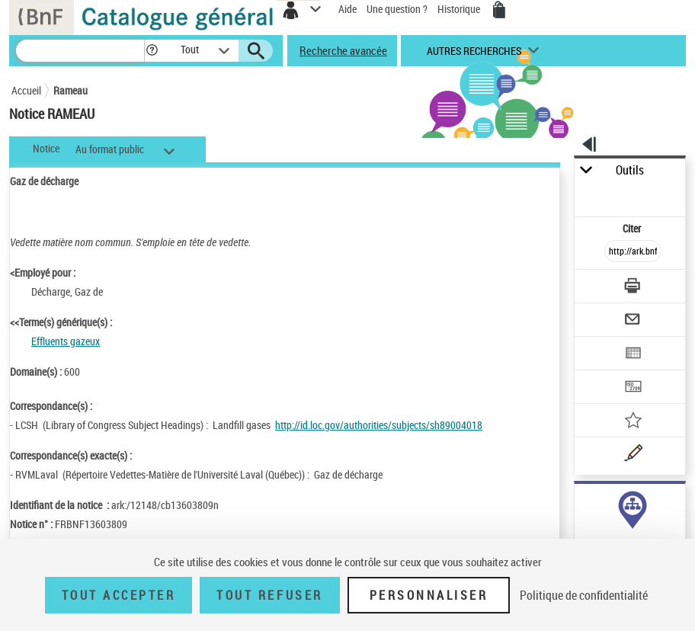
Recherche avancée (343, 50)
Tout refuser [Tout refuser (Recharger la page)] (269, 595)
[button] (152, 51)
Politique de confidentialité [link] (584, 595)
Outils (630, 170)
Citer (633, 228)
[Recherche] (80, 51)
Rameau (70, 90)
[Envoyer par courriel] (633, 321)
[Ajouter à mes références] (633, 422)
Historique (459, 9)
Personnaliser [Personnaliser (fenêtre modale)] (429, 595)
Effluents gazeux (65, 341)
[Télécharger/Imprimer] (633, 288)
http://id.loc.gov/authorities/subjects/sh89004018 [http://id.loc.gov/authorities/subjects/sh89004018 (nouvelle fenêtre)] (378, 425)
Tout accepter (119, 595)
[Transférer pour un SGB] (633, 388)
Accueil (26, 90)
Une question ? (397, 9)
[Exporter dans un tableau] (633, 355)
